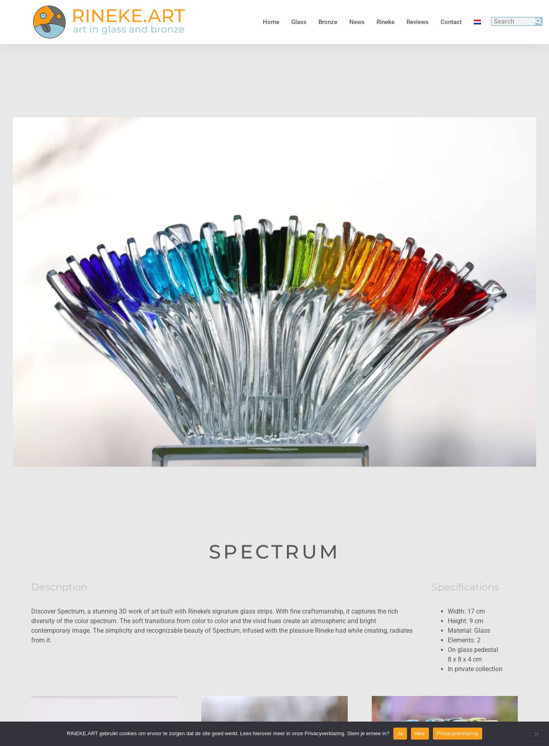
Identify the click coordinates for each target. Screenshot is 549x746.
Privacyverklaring (457, 733)
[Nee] (536, 733)
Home (271, 22)
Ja (400, 733)
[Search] (538, 21)
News (357, 22)
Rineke (386, 22)
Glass (299, 22)
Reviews (418, 22)
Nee (420, 733)
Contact (451, 22)
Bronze (328, 22)
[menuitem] (477, 22)
